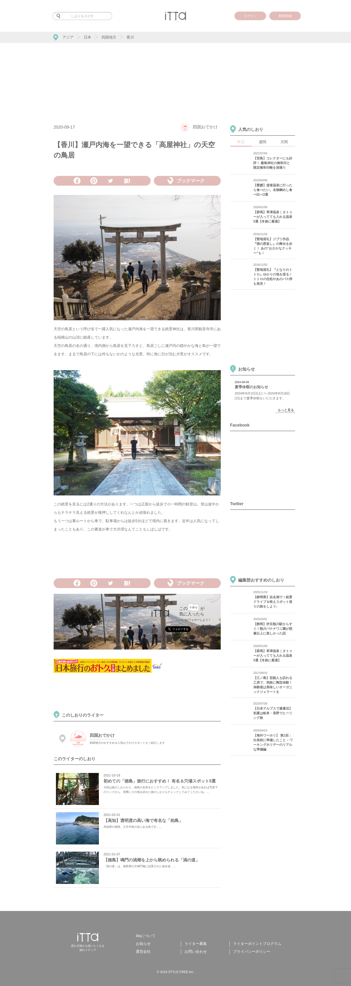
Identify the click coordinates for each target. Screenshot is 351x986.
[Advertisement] (175, 77)
